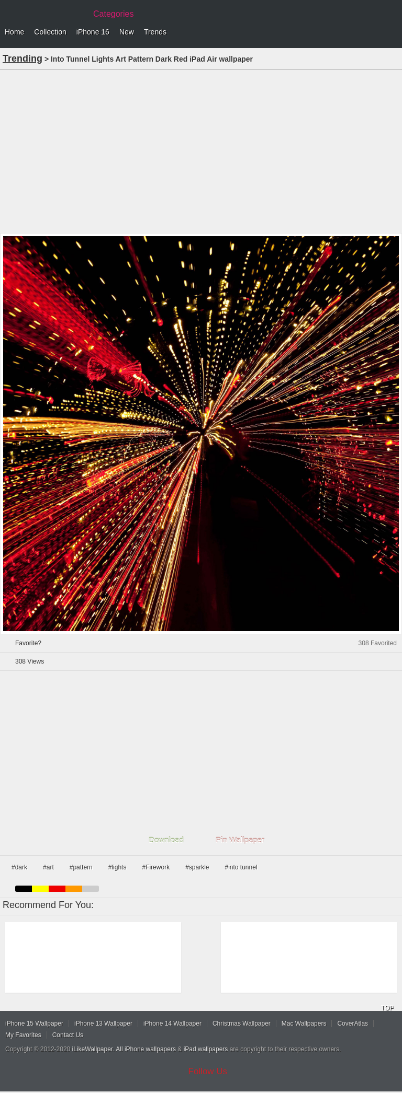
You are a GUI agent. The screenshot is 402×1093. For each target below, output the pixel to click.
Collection (50, 32)
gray (90, 889)
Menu (391, 32)
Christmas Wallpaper (242, 1023)
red (57, 889)
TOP (387, 1007)
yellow (40, 889)
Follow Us (208, 1071)
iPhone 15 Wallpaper (34, 1023)
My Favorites (23, 1035)
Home (14, 32)
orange (73, 889)
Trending (22, 58)
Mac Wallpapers (304, 1023)
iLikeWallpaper (92, 1049)
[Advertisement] (201, 150)
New (126, 32)
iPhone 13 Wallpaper (103, 1023)
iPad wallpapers (206, 1049)
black (23, 889)
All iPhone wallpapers (146, 1049)
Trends (155, 32)
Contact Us (67, 1035)
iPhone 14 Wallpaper (172, 1023)
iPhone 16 (92, 32)
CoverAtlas (352, 1023)
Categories (113, 13)
